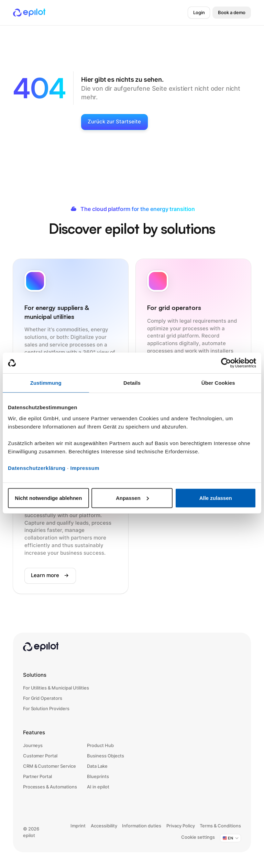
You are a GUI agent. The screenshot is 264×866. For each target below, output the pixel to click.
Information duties (141, 825)
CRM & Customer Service (49, 766)
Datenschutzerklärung (37, 468)
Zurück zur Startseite (114, 122)
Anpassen (132, 498)
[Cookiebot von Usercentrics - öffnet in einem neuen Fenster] (226, 363)
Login (199, 12)
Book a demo (231, 12)
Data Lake (97, 766)
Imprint (78, 825)
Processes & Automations (50, 786)
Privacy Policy (180, 825)
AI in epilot (98, 786)
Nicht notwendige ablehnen (48, 498)
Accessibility (104, 825)
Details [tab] (132, 383)
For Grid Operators (42, 698)
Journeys (33, 745)
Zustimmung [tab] (46, 383)
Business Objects (105, 755)
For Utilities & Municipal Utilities (56, 688)
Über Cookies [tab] (218, 383)
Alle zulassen (215, 498)
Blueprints (98, 776)
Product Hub (100, 745)
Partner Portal (37, 776)
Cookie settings (198, 837)
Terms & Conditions (220, 825)
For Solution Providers (46, 708)
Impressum (85, 468)
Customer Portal (40, 755)
